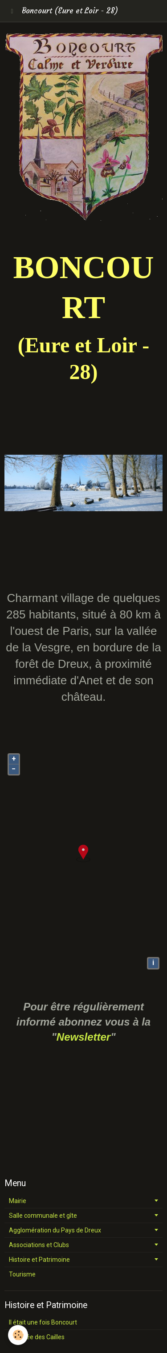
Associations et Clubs (39, 1244)
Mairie (17, 1200)
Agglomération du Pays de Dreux (55, 1230)
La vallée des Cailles (37, 1337)
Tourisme (22, 1274)
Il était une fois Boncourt (43, 1322)
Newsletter (83, 1037)
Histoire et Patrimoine (39, 1259)
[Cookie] (18, 1335)
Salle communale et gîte (43, 1215)
